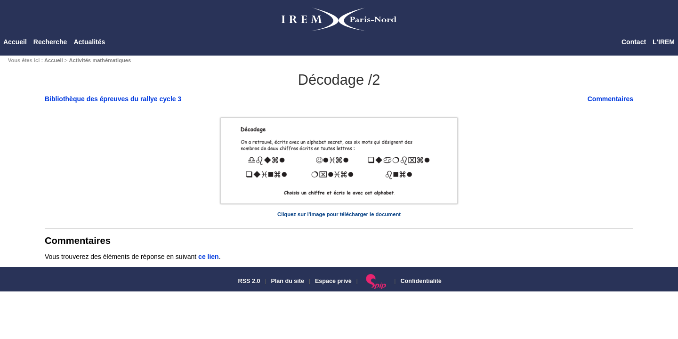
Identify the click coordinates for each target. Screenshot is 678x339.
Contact (634, 42)
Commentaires (610, 99)
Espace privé (333, 281)
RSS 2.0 (248, 281)
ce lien (208, 256)
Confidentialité (420, 281)
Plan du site (287, 281)
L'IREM (664, 42)
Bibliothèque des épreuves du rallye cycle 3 (113, 99)
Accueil (15, 42)
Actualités (89, 42)
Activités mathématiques (100, 60)
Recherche (50, 42)
